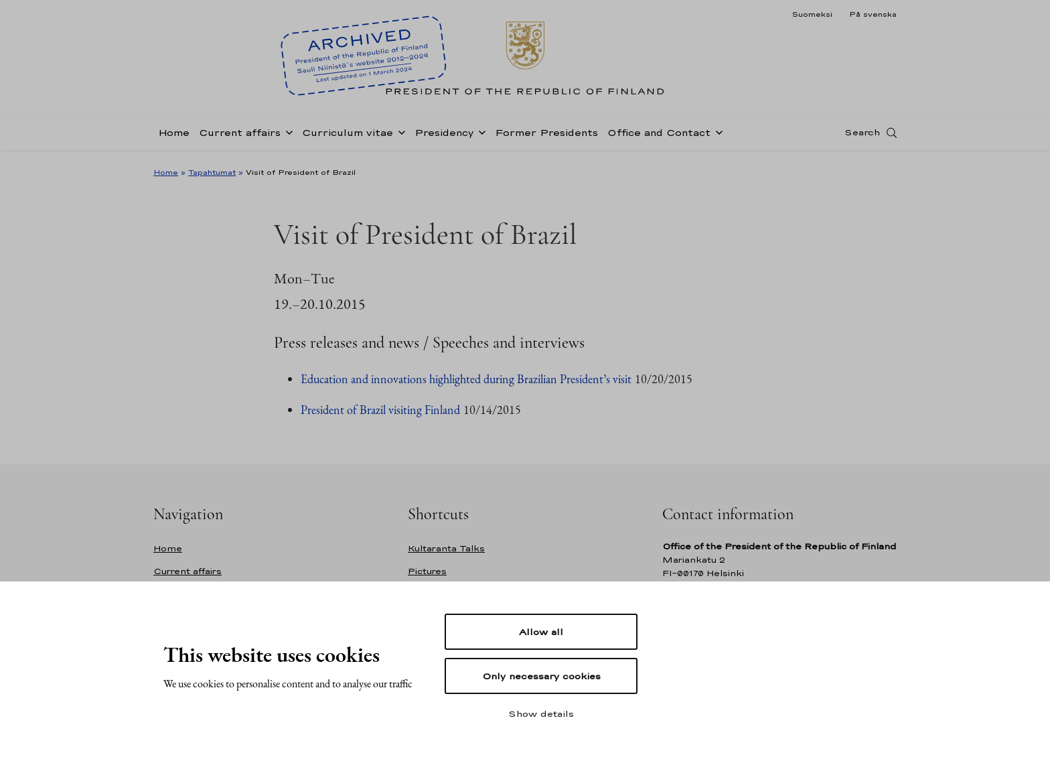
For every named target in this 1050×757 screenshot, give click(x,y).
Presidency (444, 136)
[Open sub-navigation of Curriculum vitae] (399, 135)
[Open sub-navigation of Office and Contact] (716, 135)
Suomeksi (812, 14)
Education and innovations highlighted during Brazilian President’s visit (466, 379)
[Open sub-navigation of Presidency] (479, 135)
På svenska (873, 14)
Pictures (427, 571)
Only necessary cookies (541, 676)
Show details (541, 713)
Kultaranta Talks (446, 548)
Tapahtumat (212, 172)
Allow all (541, 632)
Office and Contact (658, 136)
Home (174, 136)
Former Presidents (546, 136)
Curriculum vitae (347, 136)
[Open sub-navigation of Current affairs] (287, 135)
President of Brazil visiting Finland (380, 409)
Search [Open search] (862, 136)
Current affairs (240, 136)
